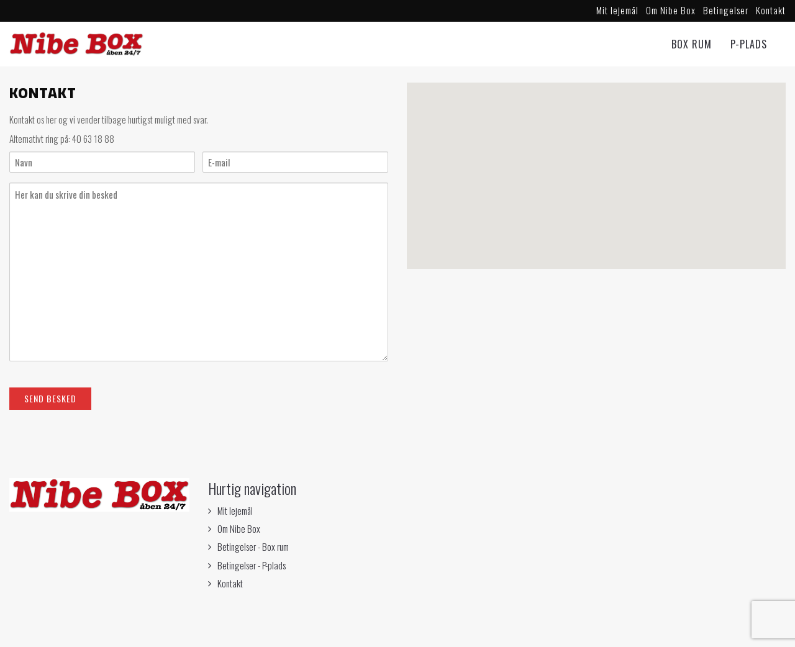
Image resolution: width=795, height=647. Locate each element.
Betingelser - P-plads (251, 565)
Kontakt (771, 10)
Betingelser (725, 10)
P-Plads (748, 44)
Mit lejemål (617, 10)
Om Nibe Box (671, 10)
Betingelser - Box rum (253, 546)
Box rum (691, 44)
